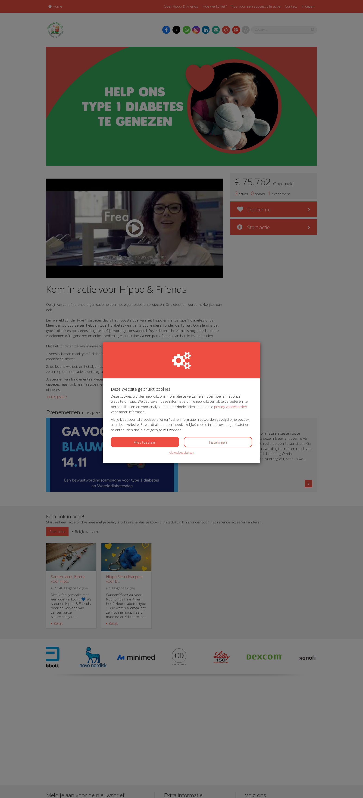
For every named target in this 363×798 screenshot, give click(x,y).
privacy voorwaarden (230, 406)
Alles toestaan (145, 442)
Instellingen (218, 442)
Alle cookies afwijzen (181, 453)
